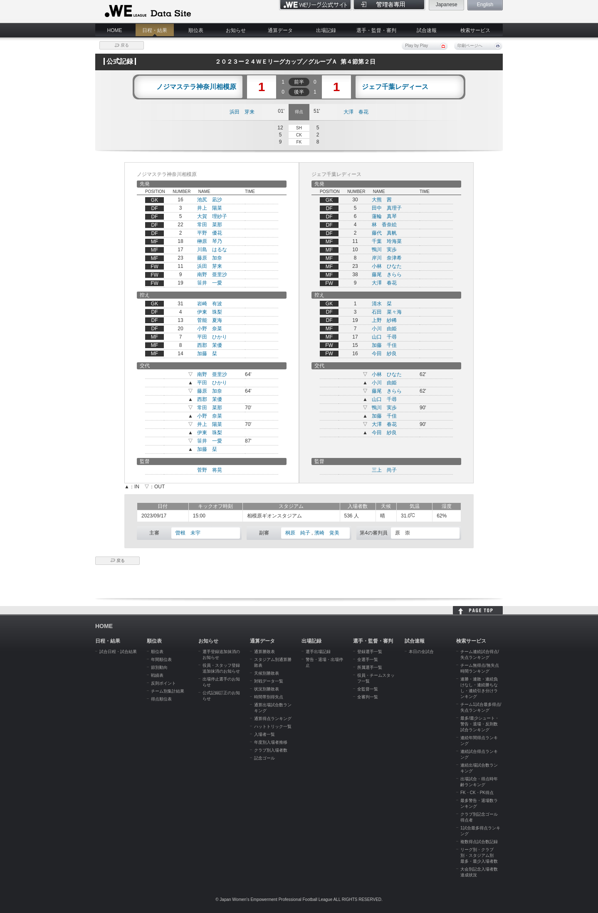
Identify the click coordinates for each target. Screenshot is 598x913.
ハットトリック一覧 (273, 726)
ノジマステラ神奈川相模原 (196, 87)
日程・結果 (154, 30)
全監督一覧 (367, 689)
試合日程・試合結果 (118, 651)
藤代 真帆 (384, 233)
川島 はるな (212, 249)
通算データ (280, 30)
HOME (114, 30)
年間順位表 (161, 659)
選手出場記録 (318, 651)
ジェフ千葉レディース (395, 87)
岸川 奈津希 (387, 258)
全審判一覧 (367, 697)
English (485, 4)
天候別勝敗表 (266, 673)
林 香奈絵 (384, 225)
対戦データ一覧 (268, 681)
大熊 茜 (382, 200)
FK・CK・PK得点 (477, 792)
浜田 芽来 (242, 112)
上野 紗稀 (384, 320)
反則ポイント (163, 683)
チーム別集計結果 (167, 691)
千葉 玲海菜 (387, 241)
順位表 (195, 30)
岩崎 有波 (209, 304)
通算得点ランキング (273, 718)
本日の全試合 (421, 651)
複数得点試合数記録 (479, 841)
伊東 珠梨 (209, 312)
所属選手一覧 (369, 667)
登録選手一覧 (369, 651)
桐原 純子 (297, 533)
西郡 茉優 (209, 345)
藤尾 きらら (387, 274)
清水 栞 (382, 304)
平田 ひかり (212, 337)
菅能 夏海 (209, 320)
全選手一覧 (367, 659)
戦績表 (157, 675)
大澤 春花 (355, 112)
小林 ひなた (387, 266)
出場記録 (326, 30)
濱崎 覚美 (326, 533)
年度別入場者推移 (270, 742)
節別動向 (159, 667)
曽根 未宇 (187, 533)
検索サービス (475, 30)
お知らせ (236, 30)
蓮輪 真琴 (384, 216)
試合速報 (427, 30)
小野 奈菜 (209, 329)
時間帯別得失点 (268, 697)
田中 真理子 (387, 208)
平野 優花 (209, 233)
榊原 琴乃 (209, 241)
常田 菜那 (209, 225)
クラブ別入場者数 (270, 750)
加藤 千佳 (384, 345)
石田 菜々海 (387, 312)
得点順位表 (161, 699)
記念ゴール (264, 758)
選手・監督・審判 (376, 30)
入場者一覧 (264, 734)
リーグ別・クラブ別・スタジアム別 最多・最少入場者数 (479, 855)
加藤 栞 (207, 353)
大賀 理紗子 (212, 216)
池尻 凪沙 (209, 200)
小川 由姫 (384, 329)
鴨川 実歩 (384, 249)
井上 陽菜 (209, 208)
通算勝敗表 (264, 651)
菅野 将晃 (209, 470)
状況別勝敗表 (266, 689)
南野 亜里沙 (212, 274)
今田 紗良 (384, 353)
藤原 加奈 (209, 258)
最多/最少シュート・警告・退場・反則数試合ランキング (479, 724)
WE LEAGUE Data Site (147, 11)
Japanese (446, 4)
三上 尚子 (384, 470)
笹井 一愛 (209, 283)
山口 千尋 (384, 337)
